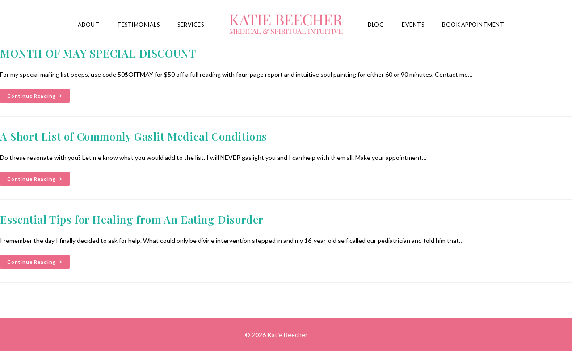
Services (190, 24)
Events (413, 24)
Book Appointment (473, 24)
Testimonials (138, 24)
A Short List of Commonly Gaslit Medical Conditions (133, 136)
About (89, 24)
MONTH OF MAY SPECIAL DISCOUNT (98, 53)
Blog (376, 24)
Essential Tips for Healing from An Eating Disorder (132, 219)
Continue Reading (38, 94)
